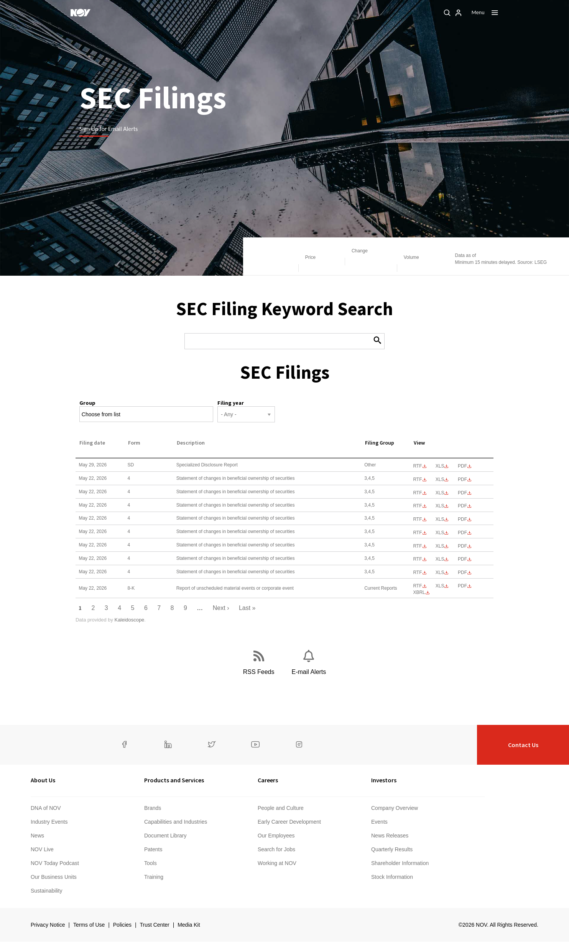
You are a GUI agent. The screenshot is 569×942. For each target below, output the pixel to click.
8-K (131, 588)
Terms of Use (89, 925)
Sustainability (46, 891)
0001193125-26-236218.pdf (462, 546)
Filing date (92, 442)
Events (379, 822)
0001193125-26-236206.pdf (462, 506)
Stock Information (392, 877)
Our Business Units (54, 877)
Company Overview (394, 808)
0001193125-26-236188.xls (440, 479)
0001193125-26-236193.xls (440, 493)
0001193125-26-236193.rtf (417, 493)
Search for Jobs (276, 849)
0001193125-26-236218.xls (440, 546)
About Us (43, 780)
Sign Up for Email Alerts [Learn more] (108, 128)
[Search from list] (106, 414)
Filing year (230, 402)
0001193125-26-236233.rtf (417, 572)
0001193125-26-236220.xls (440, 532)
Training (153, 877)
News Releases (389, 835)
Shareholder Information (400, 863)
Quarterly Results (392, 849)
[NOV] (80, 12)
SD (131, 465)
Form (134, 442)
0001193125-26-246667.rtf (417, 466)
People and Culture (281, 808)
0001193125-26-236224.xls (440, 559)
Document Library (165, 835)
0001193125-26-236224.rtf (417, 559)
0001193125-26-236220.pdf (462, 532)
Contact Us (523, 745)
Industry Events (49, 822)
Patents (153, 849)
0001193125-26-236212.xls (440, 519)
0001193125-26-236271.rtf (417, 586)
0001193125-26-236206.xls (440, 506)
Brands (152, 808)
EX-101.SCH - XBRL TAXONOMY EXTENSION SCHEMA (419, 592)
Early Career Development (289, 822)
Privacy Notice (48, 925)
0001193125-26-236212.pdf (462, 519)
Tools (150, 863)
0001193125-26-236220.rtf (417, 532)
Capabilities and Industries (175, 822)
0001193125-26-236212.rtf (417, 519)
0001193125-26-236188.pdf (462, 479)
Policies (122, 925)
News (37, 835)
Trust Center (154, 925)
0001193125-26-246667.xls (440, 466)
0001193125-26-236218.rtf (417, 546)
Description (191, 442)
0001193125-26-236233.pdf (462, 572)
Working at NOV (277, 863)
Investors (383, 780)
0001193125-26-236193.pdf (462, 493)
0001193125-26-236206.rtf (417, 506)
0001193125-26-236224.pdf (462, 559)
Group (87, 402)
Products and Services (174, 780)
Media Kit (189, 925)
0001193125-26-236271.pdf (462, 586)
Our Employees (276, 835)
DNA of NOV (46, 808)
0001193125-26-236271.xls (440, 586)
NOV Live (42, 849)
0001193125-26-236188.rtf (417, 479)
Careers (268, 780)
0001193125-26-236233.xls (440, 572)
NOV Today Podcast (55, 863)
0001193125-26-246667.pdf (462, 466)
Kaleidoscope (130, 620)
